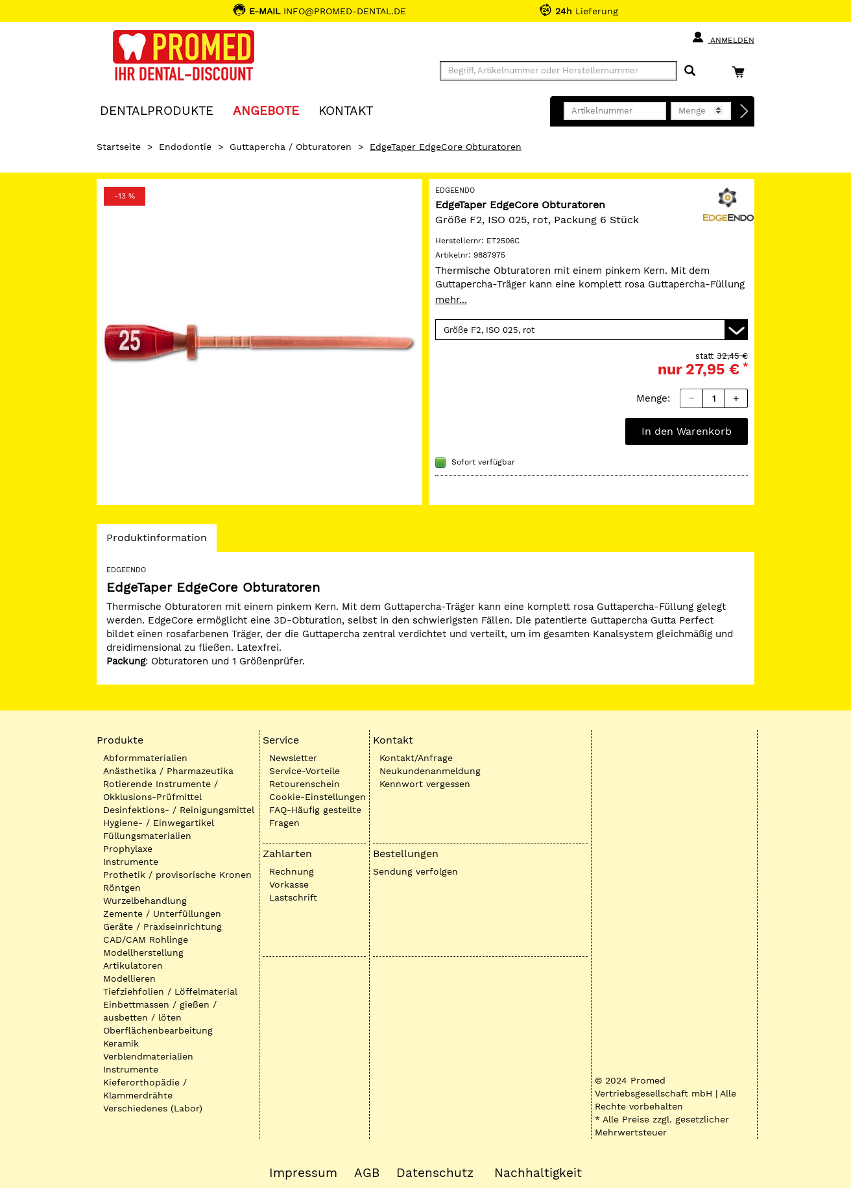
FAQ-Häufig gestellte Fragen (315, 816)
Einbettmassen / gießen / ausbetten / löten (160, 1011)
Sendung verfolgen (415, 871)
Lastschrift (293, 897)
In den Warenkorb (686, 431)
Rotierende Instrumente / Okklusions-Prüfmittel (160, 790)
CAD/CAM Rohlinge (145, 939)
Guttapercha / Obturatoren (291, 146)
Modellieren (129, 978)
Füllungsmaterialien (147, 835)
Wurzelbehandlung (145, 900)
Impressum (303, 1173)
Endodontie (185, 146)
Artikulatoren (133, 965)
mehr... (451, 300)
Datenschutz (434, 1173)
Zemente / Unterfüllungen (162, 913)
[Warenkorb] (741, 72)
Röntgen (122, 887)
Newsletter (293, 758)
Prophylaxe (127, 848)
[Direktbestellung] (744, 111)
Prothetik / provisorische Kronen (177, 874)
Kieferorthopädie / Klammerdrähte (145, 1088)
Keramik (121, 1043)
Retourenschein (304, 784)
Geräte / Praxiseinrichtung (162, 926)
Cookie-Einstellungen (317, 797)
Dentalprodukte (156, 110)
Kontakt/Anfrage (416, 758)
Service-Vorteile (304, 771)
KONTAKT (345, 110)
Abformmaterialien (145, 758)
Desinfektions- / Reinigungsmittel (178, 810)
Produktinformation (156, 541)
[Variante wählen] (591, 329)
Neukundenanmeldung (430, 771)
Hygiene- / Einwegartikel (158, 823)
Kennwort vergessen (424, 784)
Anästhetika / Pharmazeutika (168, 771)
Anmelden (722, 37)
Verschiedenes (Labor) (152, 1108)
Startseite (119, 146)
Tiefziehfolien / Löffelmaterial (170, 991)
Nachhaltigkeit (538, 1173)
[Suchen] (689, 71)
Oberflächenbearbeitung (158, 1030)
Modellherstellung (143, 952)
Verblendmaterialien (148, 1056)
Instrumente (130, 861)
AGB (366, 1173)
